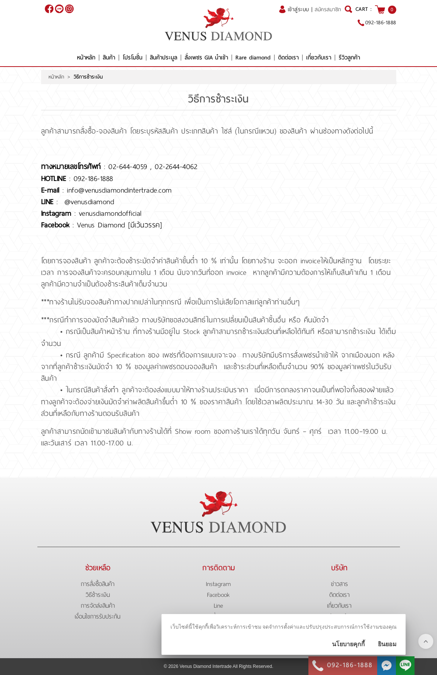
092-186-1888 (380, 22)
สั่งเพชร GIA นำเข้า (206, 57)
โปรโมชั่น (132, 57)
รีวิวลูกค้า (349, 57)
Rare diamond (253, 57)
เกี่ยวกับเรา (318, 57)
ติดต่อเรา (288, 57)
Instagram (218, 584)
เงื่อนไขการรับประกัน (97, 616)
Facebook (218, 594)
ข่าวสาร (339, 584)
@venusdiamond (59, 8)
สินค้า (109, 57)
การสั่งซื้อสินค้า (97, 584)
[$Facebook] (49, 8)
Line (218, 605)
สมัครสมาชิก (328, 9)
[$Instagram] (69, 8)
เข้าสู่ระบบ (298, 9)
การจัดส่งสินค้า (98, 605)
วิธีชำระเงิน (98, 594)
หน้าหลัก (86, 57)
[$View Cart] (380, 9)
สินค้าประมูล (163, 57)
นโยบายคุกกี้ (348, 644)
